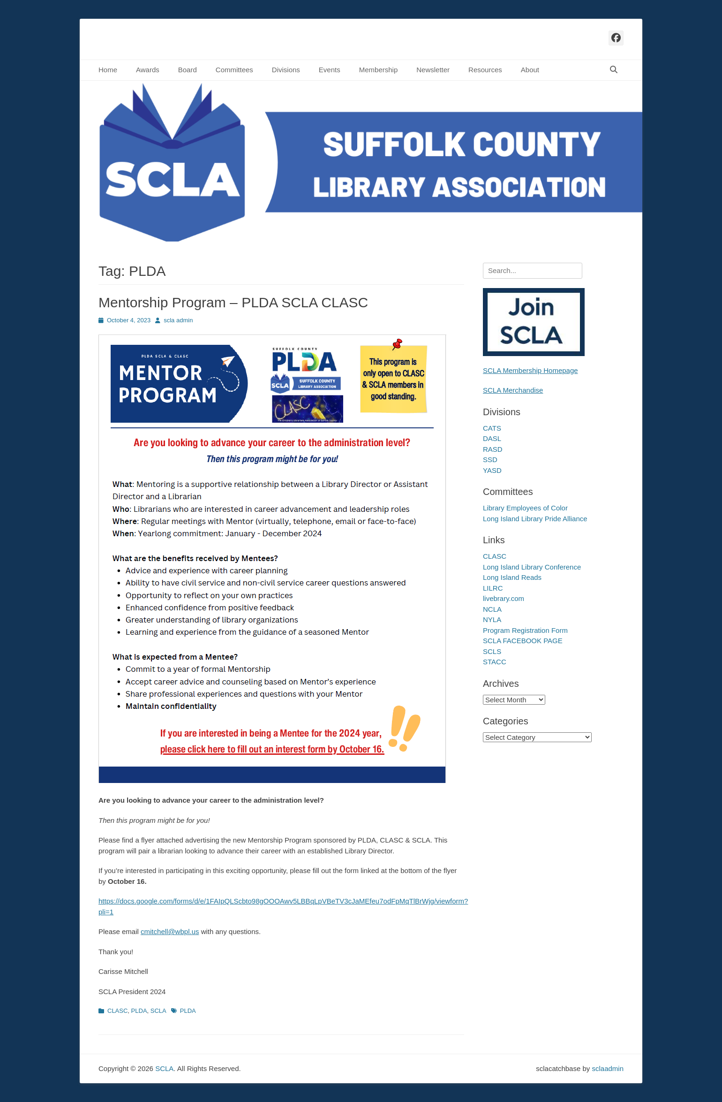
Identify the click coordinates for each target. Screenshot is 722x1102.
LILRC (493, 588)
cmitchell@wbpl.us (170, 931)
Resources (485, 70)
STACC (494, 662)
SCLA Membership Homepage (530, 370)
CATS (492, 428)
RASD (493, 449)
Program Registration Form (525, 630)
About (530, 70)
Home (107, 70)
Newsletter (433, 70)
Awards (147, 70)
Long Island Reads (512, 577)
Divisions (286, 70)
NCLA (492, 609)
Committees (234, 70)
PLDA (139, 1010)
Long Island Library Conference (532, 567)
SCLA (158, 1010)
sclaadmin (608, 1068)
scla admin (178, 320)
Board (187, 70)
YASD (492, 470)
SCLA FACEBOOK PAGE (523, 641)
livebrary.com (503, 598)
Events (329, 70)
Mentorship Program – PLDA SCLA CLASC (233, 302)
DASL (492, 438)
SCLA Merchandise (513, 390)
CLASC (117, 1010)
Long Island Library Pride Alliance (535, 519)
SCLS (492, 651)
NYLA (492, 619)
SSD (490, 460)
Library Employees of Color (525, 508)
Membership (378, 70)
